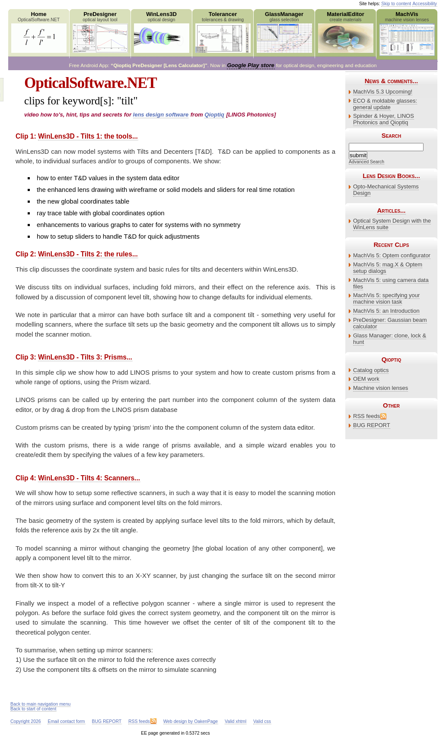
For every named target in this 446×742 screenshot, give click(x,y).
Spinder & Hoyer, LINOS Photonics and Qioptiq (383, 119)
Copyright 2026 (25, 721)
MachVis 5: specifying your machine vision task (386, 298)
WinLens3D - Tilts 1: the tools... (88, 136)
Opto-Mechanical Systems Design (386, 189)
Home (39, 32)
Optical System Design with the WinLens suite (392, 223)
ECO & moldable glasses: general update (385, 103)
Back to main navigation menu (40, 704)
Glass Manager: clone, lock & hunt (389, 338)
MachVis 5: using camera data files (391, 283)
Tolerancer (223, 32)
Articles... (391, 210)
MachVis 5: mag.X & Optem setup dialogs (387, 267)
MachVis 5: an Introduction (386, 311)
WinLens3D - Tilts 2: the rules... (88, 254)
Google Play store (250, 65)
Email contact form (66, 721)
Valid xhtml (235, 721)
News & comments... (391, 80)
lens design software (161, 114)
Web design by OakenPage (190, 721)
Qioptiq (214, 114)
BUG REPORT (371, 425)
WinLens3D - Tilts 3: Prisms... (85, 357)
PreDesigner (100, 32)
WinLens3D (161, 32)
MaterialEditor (345, 32)
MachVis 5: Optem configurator (391, 255)
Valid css (262, 721)
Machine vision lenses (380, 388)
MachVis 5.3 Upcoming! (382, 91)
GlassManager (284, 32)
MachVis (407, 33)
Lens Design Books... (391, 175)
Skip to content (396, 3)
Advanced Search (366, 161)
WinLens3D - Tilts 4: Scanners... (89, 478)
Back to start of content (33, 708)
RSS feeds (366, 416)
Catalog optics (371, 370)
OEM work (366, 379)
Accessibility (424, 3)
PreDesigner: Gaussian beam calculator (390, 323)
